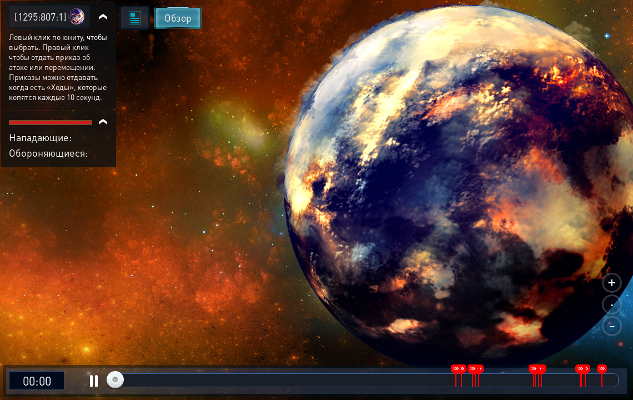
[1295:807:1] (40, 16)
